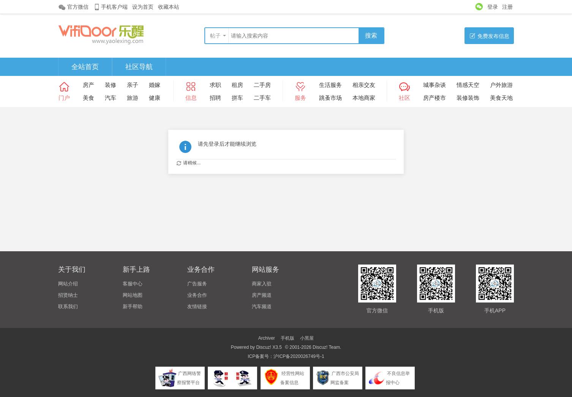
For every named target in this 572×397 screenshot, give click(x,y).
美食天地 (501, 98)
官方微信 (73, 7)
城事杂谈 (434, 85)
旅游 (132, 98)
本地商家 (363, 98)
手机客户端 (110, 7)
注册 (507, 7)
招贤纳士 (68, 295)
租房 (237, 85)
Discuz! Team (326, 347)
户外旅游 (501, 85)
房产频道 (262, 295)
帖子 (215, 36)
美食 (88, 98)
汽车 (110, 98)
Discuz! (263, 347)
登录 (492, 7)
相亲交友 (363, 85)
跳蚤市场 (330, 98)
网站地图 (132, 295)
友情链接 (197, 306)
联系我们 (68, 306)
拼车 (237, 98)
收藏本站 (168, 7)
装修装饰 (468, 98)
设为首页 (142, 7)
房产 (88, 85)
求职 (215, 85)
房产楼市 (434, 98)
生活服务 (330, 85)
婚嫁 (154, 85)
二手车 (262, 98)
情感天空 (468, 85)
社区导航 (139, 67)
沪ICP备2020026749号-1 (298, 356)
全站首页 (85, 67)
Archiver (266, 338)
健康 (154, 98)
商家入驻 (262, 284)
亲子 (132, 85)
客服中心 (132, 284)
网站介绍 (68, 284)
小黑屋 (307, 338)
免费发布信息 (489, 36)
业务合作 (197, 295)
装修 (110, 85)
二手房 (262, 85)
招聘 (215, 98)
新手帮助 (132, 306)
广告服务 (197, 284)
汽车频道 (262, 306)
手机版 (287, 338)
